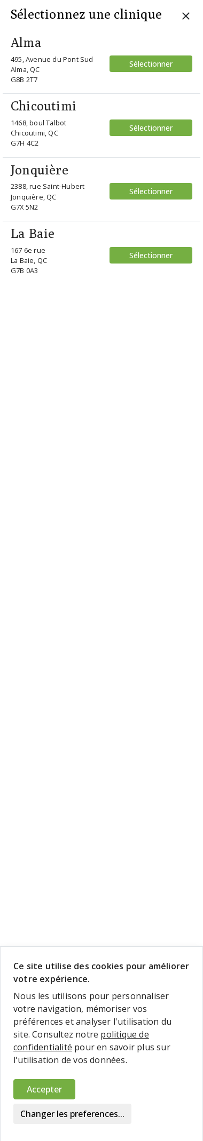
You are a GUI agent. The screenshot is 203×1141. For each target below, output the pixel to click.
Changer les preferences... (72, 1114)
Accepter (44, 1089)
